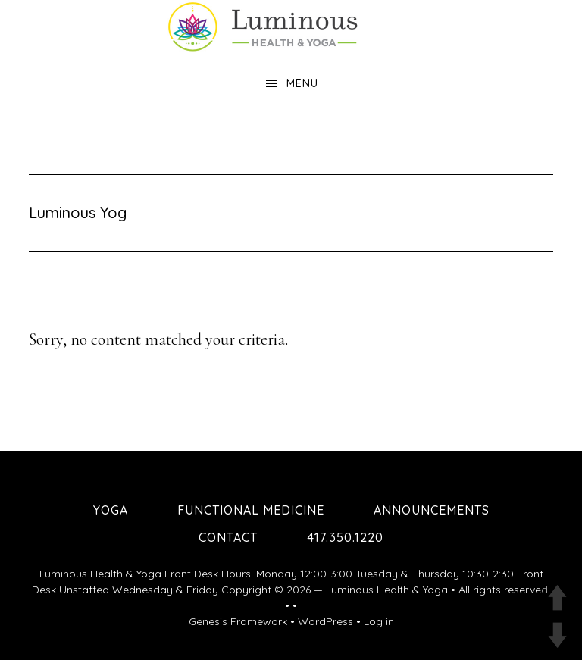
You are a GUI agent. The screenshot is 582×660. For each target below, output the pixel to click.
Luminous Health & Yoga (387, 589)
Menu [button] (302, 83)
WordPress (325, 621)
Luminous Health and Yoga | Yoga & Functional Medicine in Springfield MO (291, 26)
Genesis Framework (238, 621)
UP (557, 597)
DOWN (557, 635)
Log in (379, 621)
